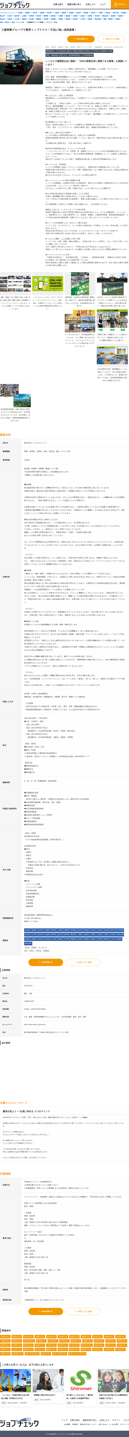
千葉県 (100, 13)
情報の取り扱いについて (88, 1424)
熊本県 (75, 19)
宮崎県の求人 (5, 1353)
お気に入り (90, 4)
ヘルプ (103, 4)
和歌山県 (105, 16)
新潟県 (123, 13)
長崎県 (68, 19)
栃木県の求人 (97, 1336)
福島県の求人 (74, 1336)
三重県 (60, 16)
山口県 (17, 19)
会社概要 (67, 1424)
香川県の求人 (39, 1349)
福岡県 (53, 19)
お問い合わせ (102, 1424)
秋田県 (49, 13)
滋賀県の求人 (28, 1345)
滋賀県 (68, 16)
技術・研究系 (4, 22)
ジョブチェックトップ (7, 13)
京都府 (75, 16)
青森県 (27, 13)
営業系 (117, 19)
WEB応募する (81, 39)
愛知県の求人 (5, 1345)
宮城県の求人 (39, 1336)
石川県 (9, 16)
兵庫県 (90, 16)
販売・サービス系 (18, 22)
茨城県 (71, 13)
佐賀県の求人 (85, 1349)
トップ (64, 1420)
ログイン (116, 1420)
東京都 (107, 13)
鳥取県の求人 (98, 1345)
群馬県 (86, 13)
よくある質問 (113, 1424)
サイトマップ (124, 1424)
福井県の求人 (75, 1340)
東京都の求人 (16, 1340)
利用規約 (75, 1424)
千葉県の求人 (5, 1340)
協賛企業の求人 (74, 4)
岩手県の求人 (28, 1336)
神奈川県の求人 (29, 1340)
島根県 (120, 16)
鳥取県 (113, 16)
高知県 (46, 19)
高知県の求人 (62, 1349)
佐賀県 (60, 19)
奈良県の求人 (74, 1345)
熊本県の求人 (109, 1349)
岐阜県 (38, 16)
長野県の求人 (98, 1340)
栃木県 (78, 13)
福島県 (64, 13)
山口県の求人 (16, 1349)
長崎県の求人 (97, 1349)
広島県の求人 (5, 1349)
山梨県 (24, 16)
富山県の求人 (52, 1340)
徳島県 (24, 19)
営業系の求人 (45, 1353)
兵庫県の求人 (62, 1345)
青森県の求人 (16, 1336)
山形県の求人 (62, 1336)
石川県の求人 (64, 1340)
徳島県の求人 (28, 1349)
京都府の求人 (39, 1345)
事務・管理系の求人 (32, 1353)
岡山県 (2, 19)
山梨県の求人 (87, 1340)
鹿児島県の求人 (17, 1353)
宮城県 (42, 13)
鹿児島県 (98, 19)
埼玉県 (93, 13)
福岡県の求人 (74, 1349)
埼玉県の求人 (120, 1336)
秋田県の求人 (51, 1336)
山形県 (56, 13)
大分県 (82, 19)
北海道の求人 (5, 1336)
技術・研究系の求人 (60, 1353)
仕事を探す (58, 4)
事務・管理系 (108, 19)
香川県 (31, 19)
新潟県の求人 (41, 1340)
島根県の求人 (110, 1345)
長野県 (31, 16)
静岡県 (46, 16)
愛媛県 (38, 19)
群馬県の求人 (109, 1336)
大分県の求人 (120, 1349)
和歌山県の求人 (86, 1345)
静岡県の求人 (121, 1340)
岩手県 (35, 13)
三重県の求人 (16, 1345)
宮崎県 (90, 19)
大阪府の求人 (51, 1345)
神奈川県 (116, 13)
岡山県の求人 (121, 1345)
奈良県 (97, 16)
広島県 (9, 19)
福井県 (17, 16)
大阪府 (82, 16)
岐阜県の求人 (110, 1340)
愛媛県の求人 (51, 1349)
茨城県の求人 (85, 1336)
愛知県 (53, 16)
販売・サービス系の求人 (77, 1353)
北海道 (20, 13)
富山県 (2, 16)
